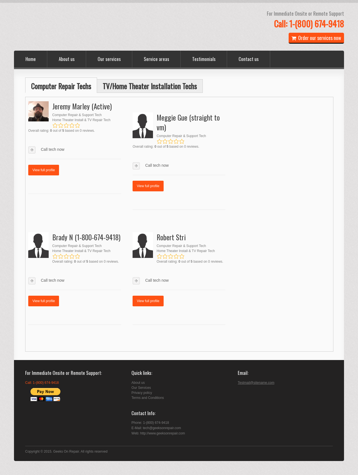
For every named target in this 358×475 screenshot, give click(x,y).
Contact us (249, 58)
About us (67, 58)
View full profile (43, 170)
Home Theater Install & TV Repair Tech (81, 120)
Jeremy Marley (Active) (82, 106)
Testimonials (204, 58)
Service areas (156, 58)
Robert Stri (171, 237)
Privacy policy (141, 393)
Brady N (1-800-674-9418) (86, 237)
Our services (109, 58)
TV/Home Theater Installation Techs (150, 86)
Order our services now (316, 37)
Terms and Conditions (147, 398)
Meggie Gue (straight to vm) (188, 122)
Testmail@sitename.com (256, 383)
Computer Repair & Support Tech (77, 115)
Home (30, 58)
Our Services (141, 388)
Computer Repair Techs (61, 86)
